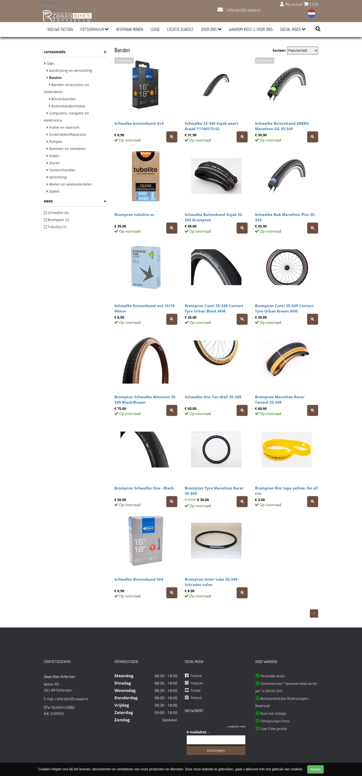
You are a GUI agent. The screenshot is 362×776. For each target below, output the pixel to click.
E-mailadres (198, 732)
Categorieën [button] (75, 52)
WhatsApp (48, 2)
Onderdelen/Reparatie (66, 134)
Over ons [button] (211, 29)
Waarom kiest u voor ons (251, 29)
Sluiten (315, 769)
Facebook (193, 675)
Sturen (53, 163)
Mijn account (291, 4)
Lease (155, 29)
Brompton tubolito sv (134, 214)
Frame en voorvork (62, 127)
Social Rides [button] (293, 29)
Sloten (52, 155)
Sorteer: (279, 50)
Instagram (194, 683)
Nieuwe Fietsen (60, 29)
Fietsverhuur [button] (94, 29)
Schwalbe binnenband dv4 (139, 123)
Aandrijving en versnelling (69, 70)
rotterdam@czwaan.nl (239, 10)
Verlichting (56, 177)
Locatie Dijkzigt (180, 29)
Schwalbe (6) (56, 212)
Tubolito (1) (55, 227)
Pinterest (193, 697)
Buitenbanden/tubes (67, 106)
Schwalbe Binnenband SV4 (138, 579)
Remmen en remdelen (66, 148)
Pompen (54, 141)
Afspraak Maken (129, 29)
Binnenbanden (62, 99)
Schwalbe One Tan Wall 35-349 (213, 396)
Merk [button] (75, 201)
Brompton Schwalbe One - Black (144, 488)
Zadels (53, 191)
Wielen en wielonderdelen (69, 184)
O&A (49, 63)
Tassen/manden (60, 170)
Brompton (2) (56, 219)
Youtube (193, 690)
